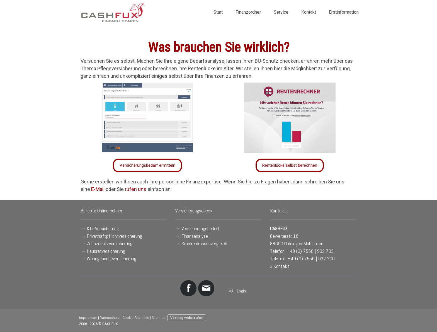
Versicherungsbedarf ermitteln (147, 165)
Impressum (88, 318)
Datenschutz (110, 318)
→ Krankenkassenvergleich (201, 243)
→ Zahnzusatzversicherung (106, 243)
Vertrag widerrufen (186, 318)
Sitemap (158, 318)
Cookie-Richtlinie (135, 318)
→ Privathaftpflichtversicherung (111, 236)
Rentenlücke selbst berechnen (289, 165)
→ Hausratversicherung (103, 251)
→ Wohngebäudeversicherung (108, 258)
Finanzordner (248, 12)
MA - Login (237, 291)
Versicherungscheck (194, 210)
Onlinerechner (109, 210)
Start (218, 12)
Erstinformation (344, 12)
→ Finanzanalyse (191, 236)
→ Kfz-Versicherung (100, 228)
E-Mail (98, 189)
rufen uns (135, 189)
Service (281, 12)
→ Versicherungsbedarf (197, 228)
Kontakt (308, 12)
